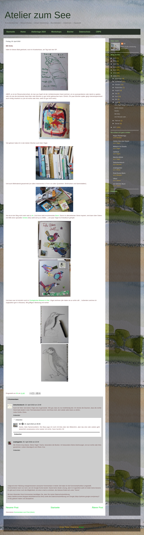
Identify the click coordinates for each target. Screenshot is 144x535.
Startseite (10, 32)
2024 (115, 58)
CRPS (98, 32)
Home (23, 32)
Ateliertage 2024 (38, 32)
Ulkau (115, 178)
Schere (25, 218)
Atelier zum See (38, 15)
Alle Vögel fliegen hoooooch (123, 105)
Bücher (70, 32)
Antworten (16, 415)
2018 (115, 76)
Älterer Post (97, 507)
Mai (116, 99)
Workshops (56, 32)
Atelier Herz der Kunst (121, 141)
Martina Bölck (118, 157)
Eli (20, 424)
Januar (117, 123)
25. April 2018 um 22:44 (31, 442)
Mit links (117, 114)
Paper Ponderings (119, 136)
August (117, 90)
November (118, 81)
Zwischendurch (18, 405)
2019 (115, 73)
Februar (118, 120)
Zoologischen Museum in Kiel (39, 300)
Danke (116, 111)
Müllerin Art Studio (120, 146)
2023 (115, 61)
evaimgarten (17, 442)
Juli (116, 93)
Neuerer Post (12, 507)
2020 (115, 70)
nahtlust (116, 152)
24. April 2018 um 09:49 (32, 424)
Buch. (57, 215)
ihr (32, 215)
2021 (115, 67)
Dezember (118, 78)
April (116, 102)
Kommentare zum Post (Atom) (24, 512)
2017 (115, 127)
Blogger (81, 527)
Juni (116, 96)
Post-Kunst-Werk (119, 173)
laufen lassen (118, 108)
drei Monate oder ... (121, 117)
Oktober (118, 84)
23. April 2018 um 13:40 (33, 405)
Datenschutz (84, 32)
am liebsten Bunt (119, 184)
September (119, 87)
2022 (115, 64)
